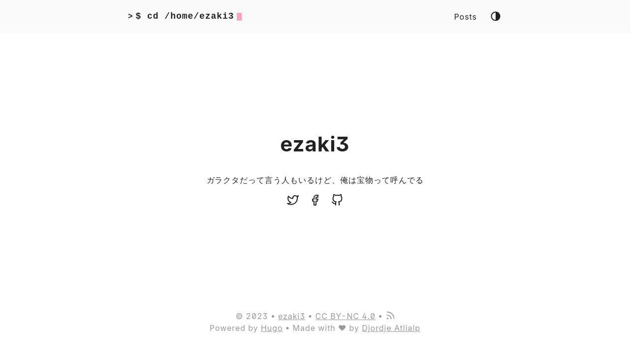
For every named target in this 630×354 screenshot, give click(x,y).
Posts (465, 17)
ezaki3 (292, 316)
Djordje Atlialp (391, 328)
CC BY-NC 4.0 (345, 316)
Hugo (272, 328)
